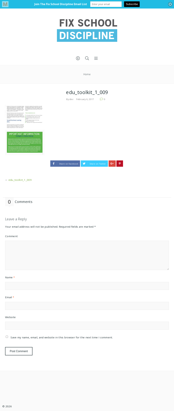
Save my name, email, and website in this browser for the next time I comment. (62, 337)
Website (10, 317)
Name (10, 277)
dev (71, 99)
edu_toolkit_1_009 (20, 180)
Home (87, 74)
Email (9, 297)
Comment (11, 236)
